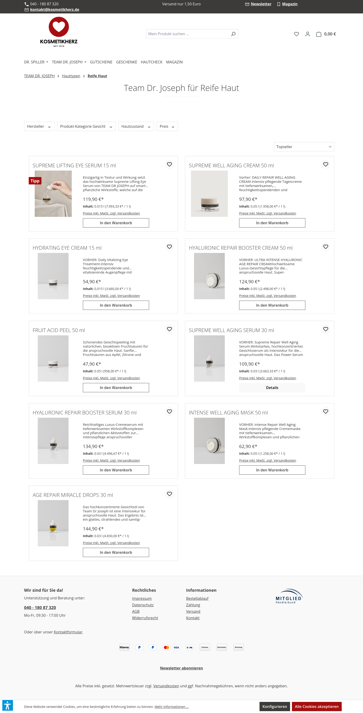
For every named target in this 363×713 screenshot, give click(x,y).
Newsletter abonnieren (181, 668)
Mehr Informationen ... (172, 706)
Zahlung (193, 604)
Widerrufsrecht (145, 617)
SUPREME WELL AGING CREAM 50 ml (231, 165)
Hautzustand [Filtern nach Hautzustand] (136, 126)
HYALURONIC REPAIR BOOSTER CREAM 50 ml (241, 248)
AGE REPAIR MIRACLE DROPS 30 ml (73, 495)
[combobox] (187, 33)
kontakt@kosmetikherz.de (54, 9)
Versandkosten (166, 685)
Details (272, 387)
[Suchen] (233, 33)
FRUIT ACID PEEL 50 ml (59, 330)
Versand (193, 611)
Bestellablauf (197, 598)
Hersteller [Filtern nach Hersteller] (39, 126)
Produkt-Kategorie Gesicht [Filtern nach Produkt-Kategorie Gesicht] (86, 126)
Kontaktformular (68, 632)
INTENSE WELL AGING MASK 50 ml (228, 412)
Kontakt (193, 617)
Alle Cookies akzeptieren (317, 706)
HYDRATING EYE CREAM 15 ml (67, 248)
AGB (136, 611)
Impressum (142, 598)
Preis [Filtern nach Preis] (167, 126)
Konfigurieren (275, 706)
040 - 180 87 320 (40, 607)
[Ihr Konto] (307, 33)
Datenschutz (143, 604)
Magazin (290, 3)
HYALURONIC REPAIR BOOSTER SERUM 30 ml (85, 412)
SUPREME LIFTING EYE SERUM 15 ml (74, 165)
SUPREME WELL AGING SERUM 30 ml (231, 330)
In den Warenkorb (116, 222)
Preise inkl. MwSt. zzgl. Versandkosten (111, 213)
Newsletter (261, 3)
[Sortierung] (304, 146)
